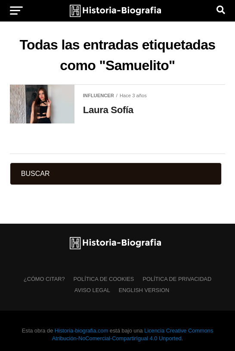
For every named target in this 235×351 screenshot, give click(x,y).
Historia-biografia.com (81, 330)
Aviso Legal (92, 290)
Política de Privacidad (176, 279)
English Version (144, 290)
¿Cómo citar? (44, 279)
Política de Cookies (104, 279)
